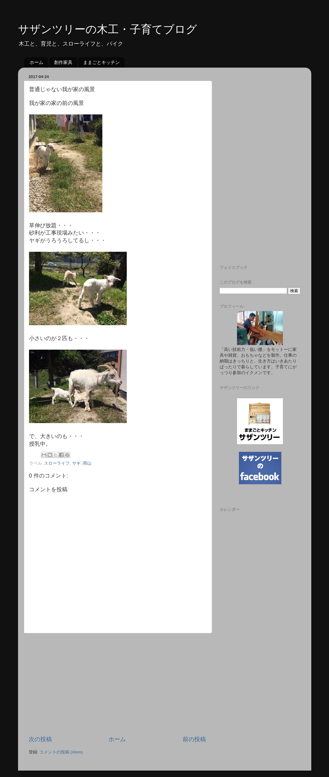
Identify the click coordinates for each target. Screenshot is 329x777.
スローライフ (57, 463)
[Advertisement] (117, 684)
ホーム (36, 62)
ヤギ (76, 463)
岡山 (87, 463)
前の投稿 (194, 739)
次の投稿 (40, 739)
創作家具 (63, 62)
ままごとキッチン (101, 62)
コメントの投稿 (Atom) (61, 752)
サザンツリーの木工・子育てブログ (107, 29)
